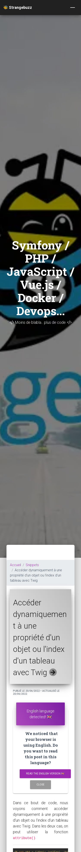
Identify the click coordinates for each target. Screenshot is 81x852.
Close (40, 784)
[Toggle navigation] (72, 7)
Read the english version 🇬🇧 (45, 773)
